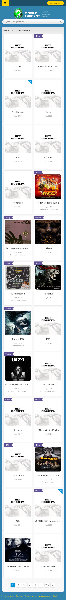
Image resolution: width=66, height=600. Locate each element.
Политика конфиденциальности (38, 596)
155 (47, 585)
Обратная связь (8, 596)
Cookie (56, 596)
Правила (19, 596)
